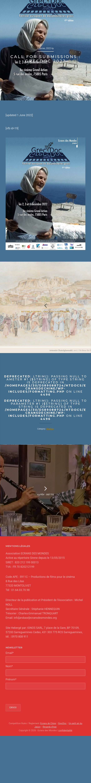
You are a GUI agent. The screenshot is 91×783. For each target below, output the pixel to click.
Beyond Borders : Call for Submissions (45, 311)
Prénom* (11, 679)
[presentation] (29, 697)
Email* (10, 652)
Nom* (9, 666)
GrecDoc (50, 429)
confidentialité (65, 730)
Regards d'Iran (50, 727)
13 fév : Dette (45, 494)
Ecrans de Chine (48, 723)
